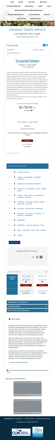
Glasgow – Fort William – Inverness (30, 208)
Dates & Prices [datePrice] (39, 50)
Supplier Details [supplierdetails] (13, 53)
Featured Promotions (13, 6)
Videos (40, 6)
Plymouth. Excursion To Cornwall (29, 184)
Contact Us (27, 140)
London (20, 235)
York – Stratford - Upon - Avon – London (31, 230)
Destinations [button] (29, 6)
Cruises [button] (20, 2)
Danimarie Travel (35, 18)
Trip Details (12, 45)
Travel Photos (21, 18)
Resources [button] (43, 2)
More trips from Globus (18, 362)
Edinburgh (21, 220)
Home (12, 2)
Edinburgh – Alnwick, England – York (30, 225)
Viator (49, 6)
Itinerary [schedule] (10, 50)
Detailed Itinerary (14, 242)
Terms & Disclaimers (27, 144)
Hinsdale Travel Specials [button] (16, 14)
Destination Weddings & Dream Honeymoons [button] (28, 10)
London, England (23, 172)
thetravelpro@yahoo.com (27, 36)
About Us (47, 14)
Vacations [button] (31, 2)
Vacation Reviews (34, 14)
